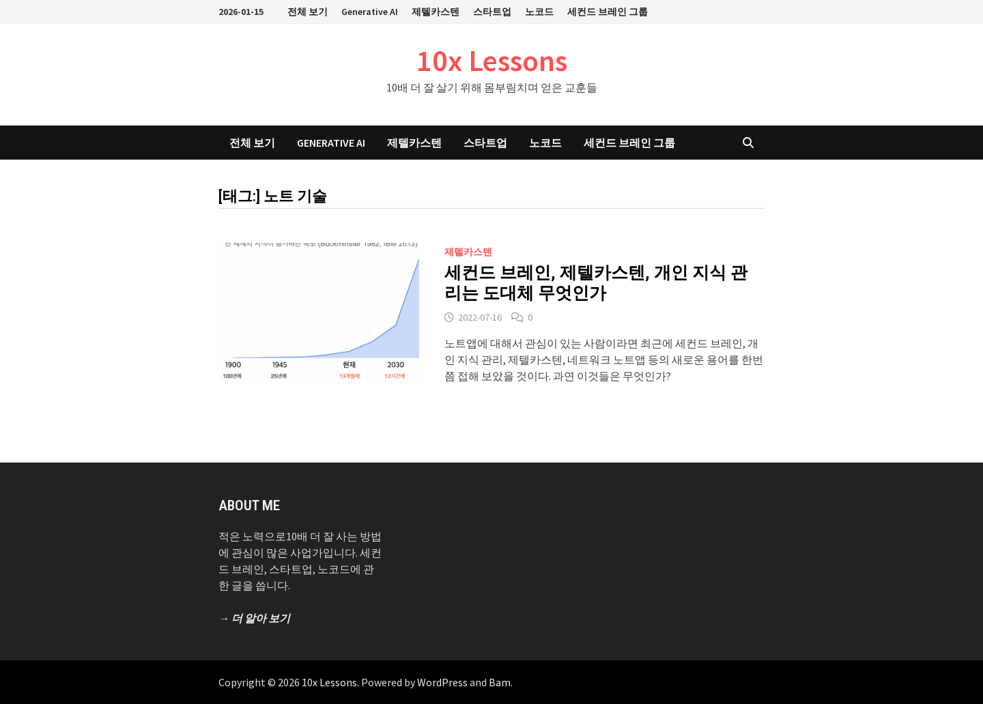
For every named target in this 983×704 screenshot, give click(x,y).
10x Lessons (491, 60)
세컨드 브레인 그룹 (607, 11)
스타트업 (492, 11)
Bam (500, 682)
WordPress (442, 682)
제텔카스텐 (435, 11)
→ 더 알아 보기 (254, 618)
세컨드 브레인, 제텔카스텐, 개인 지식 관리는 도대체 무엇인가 (595, 283)
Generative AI (369, 11)
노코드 (539, 11)
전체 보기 (307, 11)
